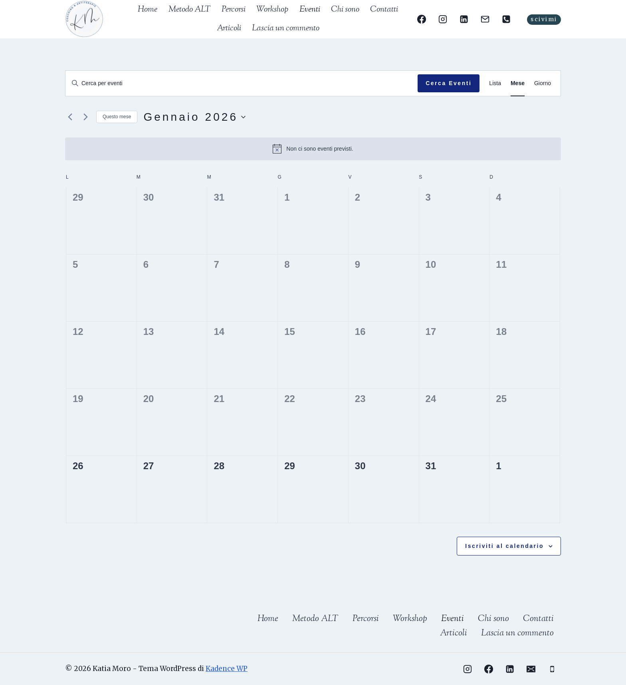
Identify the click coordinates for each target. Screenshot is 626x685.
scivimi (544, 19)
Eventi (309, 10)
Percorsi (234, 10)
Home (147, 10)
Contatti (384, 10)
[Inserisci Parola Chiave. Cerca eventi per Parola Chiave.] (241, 83)
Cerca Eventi (448, 83)
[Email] (485, 19)
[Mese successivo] (85, 117)
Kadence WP (227, 668)
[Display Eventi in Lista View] (495, 83)
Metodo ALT (189, 10)
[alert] (313, 148)
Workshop (272, 10)
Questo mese (117, 116)
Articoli (229, 28)
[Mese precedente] (70, 117)
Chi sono (345, 10)
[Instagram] (443, 19)
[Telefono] (506, 19)
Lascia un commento (285, 28)
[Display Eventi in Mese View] (518, 83)
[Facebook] (421, 19)
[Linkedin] (464, 19)
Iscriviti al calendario (504, 546)
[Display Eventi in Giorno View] (542, 83)
